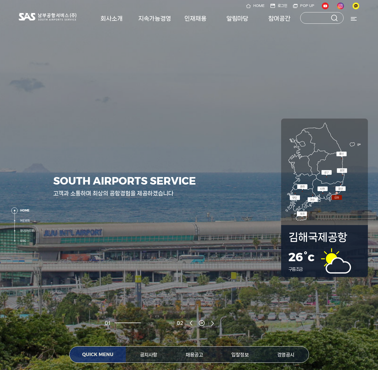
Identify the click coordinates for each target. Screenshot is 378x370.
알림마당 (237, 18)
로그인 (282, 6)
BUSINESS (27, 231)
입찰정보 (240, 354)
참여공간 (279, 18)
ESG (23, 241)
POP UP (307, 6)
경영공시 (285, 354)
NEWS (24, 220)
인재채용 (195, 18)
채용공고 (194, 354)
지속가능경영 (154, 18)
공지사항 (148, 354)
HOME (259, 6)
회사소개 (112, 18)
